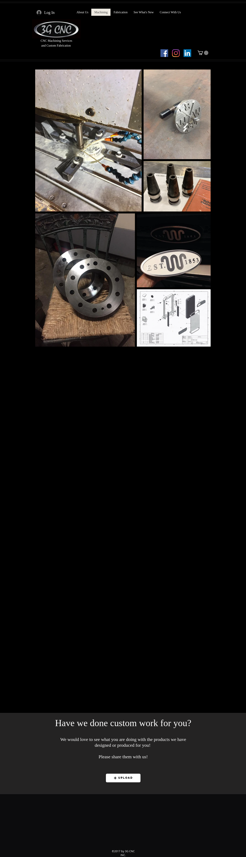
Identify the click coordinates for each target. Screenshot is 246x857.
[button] (203, 53)
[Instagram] (176, 53)
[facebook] (164, 53)
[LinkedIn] (187, 53)
